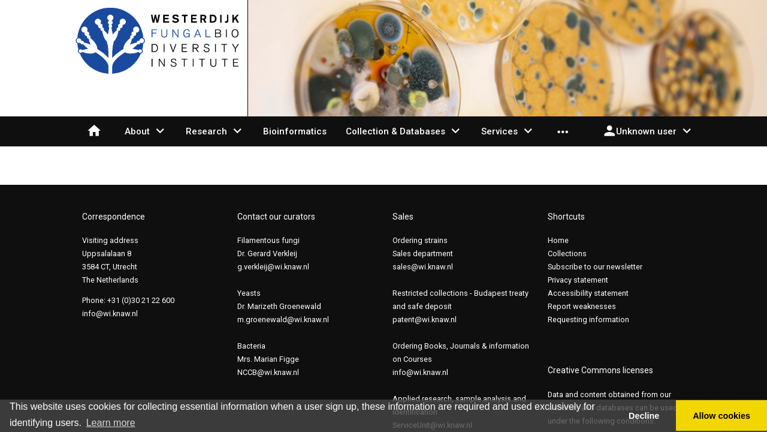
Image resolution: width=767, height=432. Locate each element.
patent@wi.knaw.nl (424, 319)
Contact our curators (276, 216)
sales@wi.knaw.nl (422, 266)
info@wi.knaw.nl (110, 313)
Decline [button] (644, 416)
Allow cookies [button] (721, 416)
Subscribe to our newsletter (595, 266)
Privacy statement (578, 279)
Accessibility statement (588, 293)
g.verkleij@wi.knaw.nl (273, 266)
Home (558, 240)
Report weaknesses (582, 306)
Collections (567, 253)
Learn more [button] (110, 423)
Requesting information (588, 319)
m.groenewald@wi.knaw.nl (283, 319)
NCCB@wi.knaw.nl (268, 372)
